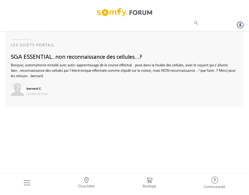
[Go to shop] (149, 182)
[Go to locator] (86, 182)
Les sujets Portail (33, 45)
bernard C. (34, 88)
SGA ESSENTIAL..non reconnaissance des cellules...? (76, 56)
